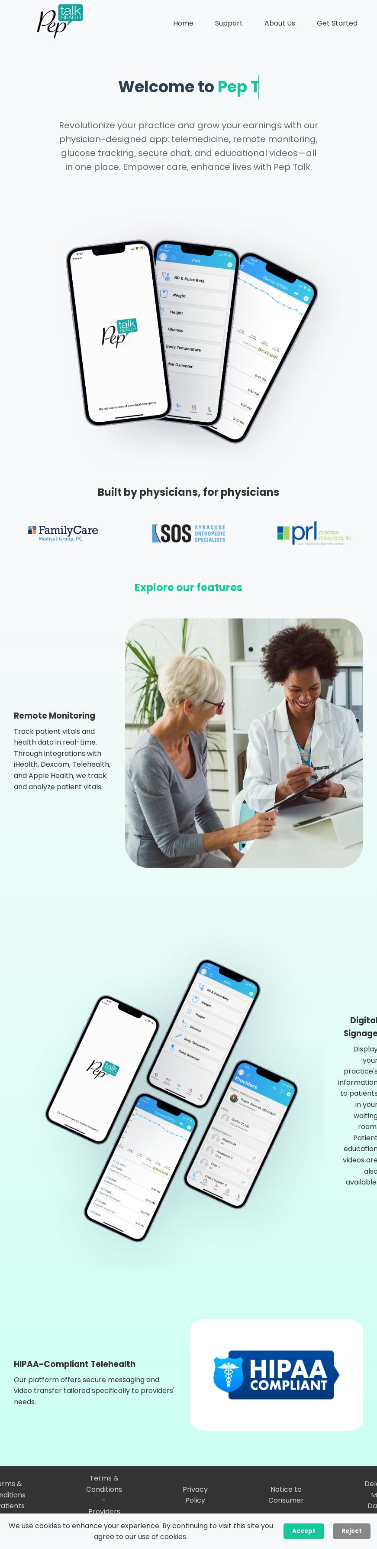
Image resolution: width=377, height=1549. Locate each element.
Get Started (337, 23)
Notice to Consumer (286, 1495)
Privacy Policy (195, 1495)
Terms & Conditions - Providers (104, 1494)
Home (183, 23)
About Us (279, 23)
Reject (352, 1531)
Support (229, 23)
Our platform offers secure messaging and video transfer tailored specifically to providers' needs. (94, 1391)
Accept (304, 1531)
